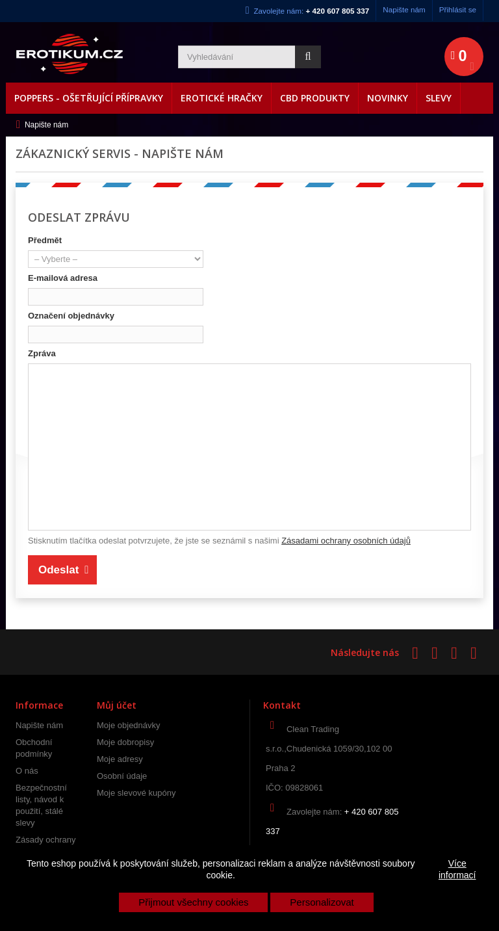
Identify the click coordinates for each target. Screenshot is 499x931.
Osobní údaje (122, 776)
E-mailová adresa (62, 278)
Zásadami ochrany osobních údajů (346, 540)
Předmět (45, 240)
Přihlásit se (457, 9)
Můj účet (116, 705)
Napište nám (404, 9)
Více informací (457, 869)
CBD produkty (315, 98)
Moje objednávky (128, 725)
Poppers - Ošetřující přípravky (88, 98)
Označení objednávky (71, 316)
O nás (27, 771)
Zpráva (42, 353)
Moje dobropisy (125, 742)
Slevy (439, 98)
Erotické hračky (221, 98)
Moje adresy (120, 759)
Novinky (387, 98)
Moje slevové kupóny (136, 793)
